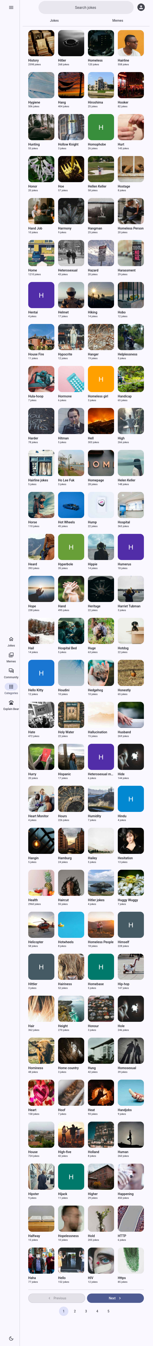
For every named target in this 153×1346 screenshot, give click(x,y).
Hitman (63, 438)
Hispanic (64, 774)
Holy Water (66, 732)
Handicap (125, 396)
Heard (32, 564)
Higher (93, 1194)
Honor (32, 186)
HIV (90, 1278)
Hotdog (123, 648)
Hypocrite (65, 354)
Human (123, 1152)
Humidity (94, 816)
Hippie (92, 564)
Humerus (124, 564)
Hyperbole (65, 564)
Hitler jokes (96, 900)
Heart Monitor (38, 816)
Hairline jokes (38, 480)
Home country (68, 1068)
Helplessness (127, 354)
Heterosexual (67, 270)
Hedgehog (95, 690)
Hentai (33, 312)
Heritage (94, 606)
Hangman (95, 228)
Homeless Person (131, 228)
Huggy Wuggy (128, 900)
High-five (64, 1152)
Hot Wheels (66, 522)
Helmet (63, 312)
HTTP (122, 1236)
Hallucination (97, 732)
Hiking (92, 312)
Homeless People (101, 942)
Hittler (32, 984)
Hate (31, 732)
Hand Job (35, 228)
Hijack (62, 1194)
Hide (121, 774)
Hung (92, 1068)
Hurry (32, 774)
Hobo (122, 312)
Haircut (63, 900)
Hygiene (34, 102)
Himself (123, 942)
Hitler (62, 60)
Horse (32, 522)
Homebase (96, 984)
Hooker (123, 102)
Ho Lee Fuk (66, 480)
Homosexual (127, 1068)
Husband (124, 732)
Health (33, 900)
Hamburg (65, 858)
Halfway (34, 1236)
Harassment (127, 270)
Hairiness (65, 984)
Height (63, 1026)
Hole (121, 1026)
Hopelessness (68, 1236)
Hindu (122, 816)
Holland (93, 1152)
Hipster (33, 1194)
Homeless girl (98, 396)
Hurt (121, 144)
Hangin (33, 858)
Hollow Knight (68, 144)
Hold (91, 1236)
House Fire (36, 354)
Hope (32, 606)
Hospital (124, 522)
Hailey (92, 858)
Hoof (61, 1110)
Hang (62, 102)
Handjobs (125, 1110)
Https (122, 1278)
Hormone (65, 396)
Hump (92, 522)
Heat (91, 1110)
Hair (31, 1026)
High (121, 438)
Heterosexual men (101, 774)
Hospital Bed (67, 648)
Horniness (35, 1068)
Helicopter (35, 942)
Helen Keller (127, 480)
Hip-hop (123, 984)
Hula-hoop (35, 396)
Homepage (96, 480)
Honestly (124, 690)
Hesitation (125, 858)
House (33, 1152)
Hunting (34, 144)
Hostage (124, 186)
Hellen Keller (97, 186)
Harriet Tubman (129, 606)
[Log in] (141, 7)
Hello (62, 1278)
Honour (93, 1026)
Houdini (63, 690)
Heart (32, 1110)
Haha (32, 1278)
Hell (91, 438)
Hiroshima (95, 102)
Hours (62, 816)
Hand (62, 606)
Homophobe (97, 144)
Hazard (93, 270)
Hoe (61, 186)
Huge (92, 648)
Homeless (95, 60)
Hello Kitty (35, 690)
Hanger (93, 354)
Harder (33, 438)
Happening (126, 1194)
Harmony (64, 228)
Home (32, 270)
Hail (31, 648)
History (33, 60)
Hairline (123, 60)
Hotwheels (65, 942)
